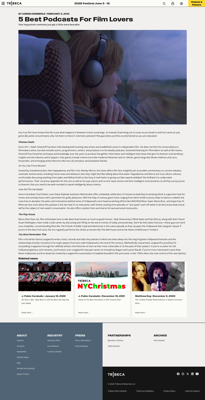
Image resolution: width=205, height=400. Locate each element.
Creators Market (54, 351)
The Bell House (109, 229)
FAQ (18, 363)
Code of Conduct (192, 391)
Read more (27, 312)
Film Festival (159, 340)
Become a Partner (115, 340)
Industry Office (53, 340)
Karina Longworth (45, 239)
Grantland (34, 170)
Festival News (23, 357)
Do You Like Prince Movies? (32, 165)
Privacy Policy (169, 391)
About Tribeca (23, 374)
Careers (20, 340)
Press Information (83, 340)
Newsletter (21, 351)
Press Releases (81, 346)
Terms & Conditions (145, 391)
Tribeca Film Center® (117, 391)
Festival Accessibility (26, 368)
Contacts (20, 346)
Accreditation (53, 346)
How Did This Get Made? (30, 189)
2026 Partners (114, 346)
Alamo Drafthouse (137, 229)
